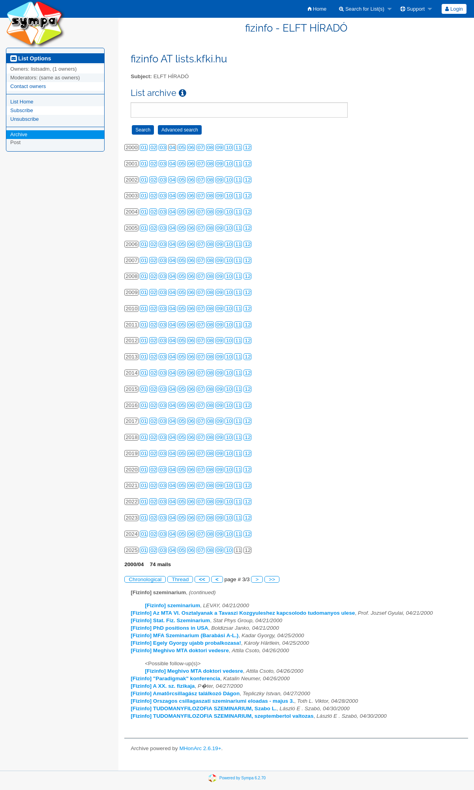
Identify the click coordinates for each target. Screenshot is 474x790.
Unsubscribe (24, 119)
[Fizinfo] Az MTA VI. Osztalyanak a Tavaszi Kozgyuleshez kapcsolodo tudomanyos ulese (243, 613)
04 (172, 147)
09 (220, 147)
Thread (180, 579)
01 (144, 147)
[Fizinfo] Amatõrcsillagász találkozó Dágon (185, 693)
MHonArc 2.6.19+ (200, 748)
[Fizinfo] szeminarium (172, 605)
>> (272, 579)
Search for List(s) (361, 9)
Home (317, 9)
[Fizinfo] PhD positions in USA (169, 628)
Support (412, 9)
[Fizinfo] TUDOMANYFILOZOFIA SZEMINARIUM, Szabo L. (204, 708)
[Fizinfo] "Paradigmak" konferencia (175, 678)
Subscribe (21, 110)
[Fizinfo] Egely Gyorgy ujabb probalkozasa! (186, 643)
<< (202, 579)
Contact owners (28, 86)
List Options (30, 58)
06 (191, 147)
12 (248, 147)
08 (210, 147)
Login (454, 9)
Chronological (145, 579)
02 (153, 147)
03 (163, 147)
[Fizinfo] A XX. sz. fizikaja (163, 686)
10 (229, 147)
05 (182, 147)
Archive (18, 134)
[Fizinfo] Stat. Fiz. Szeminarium (170, 620)
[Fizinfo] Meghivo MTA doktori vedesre (180, 650)
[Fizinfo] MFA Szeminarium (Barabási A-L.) (184, 635)
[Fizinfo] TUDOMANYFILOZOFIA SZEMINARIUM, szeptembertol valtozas (222, 716)
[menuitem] (317, 9)
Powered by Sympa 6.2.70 (242, 778)
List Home (22, 102)
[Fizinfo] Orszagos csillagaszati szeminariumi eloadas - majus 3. (212, 701)
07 (201, 147)
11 (238, 147)
